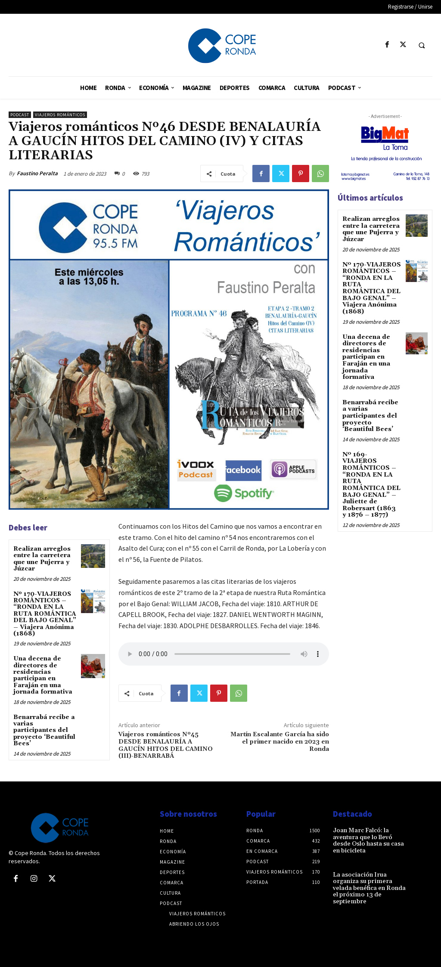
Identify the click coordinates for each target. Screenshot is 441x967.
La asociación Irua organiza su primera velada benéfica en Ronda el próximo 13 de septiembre (369, 888)
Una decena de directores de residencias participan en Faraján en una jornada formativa (42, 675)
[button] (421, 45)
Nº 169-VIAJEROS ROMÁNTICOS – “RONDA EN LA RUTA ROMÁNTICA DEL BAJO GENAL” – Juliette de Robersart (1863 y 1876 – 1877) (371, 479)
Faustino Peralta (37, 173)
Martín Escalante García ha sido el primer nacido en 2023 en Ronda (279, 742)
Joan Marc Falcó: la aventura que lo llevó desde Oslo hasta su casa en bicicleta (368, 840)
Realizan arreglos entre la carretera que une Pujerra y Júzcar (42, 559)
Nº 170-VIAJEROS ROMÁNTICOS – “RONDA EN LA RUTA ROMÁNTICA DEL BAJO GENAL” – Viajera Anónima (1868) (44, 614)
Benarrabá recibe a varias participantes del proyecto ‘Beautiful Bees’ (44, 730)
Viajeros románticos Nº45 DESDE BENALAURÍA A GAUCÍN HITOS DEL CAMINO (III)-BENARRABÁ (165, 745)
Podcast (20, 115)
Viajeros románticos (60, 115)
